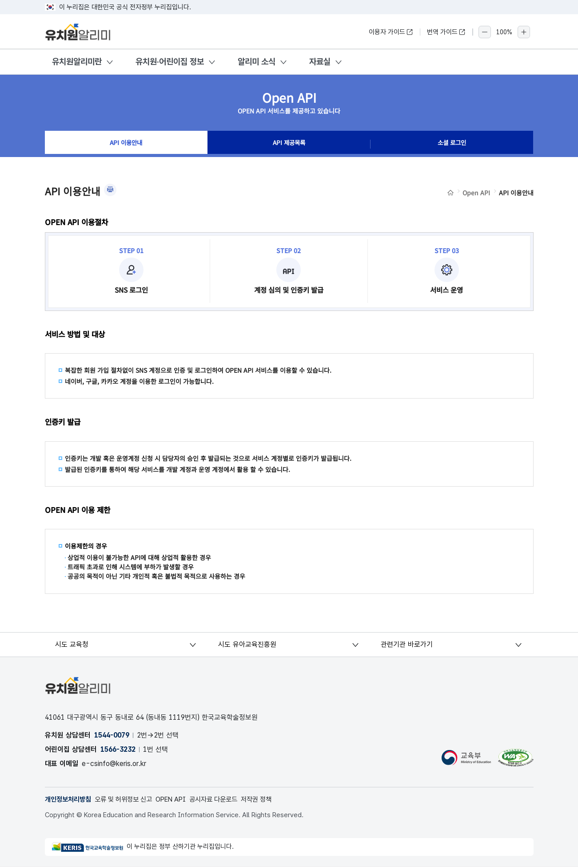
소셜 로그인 (451, 144)
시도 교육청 (72, 644)
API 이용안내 (126, 144)
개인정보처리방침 (70, 799)
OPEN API (181, 799)
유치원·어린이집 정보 (170, 61)
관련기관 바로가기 (407, 644)
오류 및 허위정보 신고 (129, 799)
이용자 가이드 (391, 32)
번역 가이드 (446, 32)
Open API (476, 192)
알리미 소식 (256, 61)
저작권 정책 (273, 799)
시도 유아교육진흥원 (247, 644)
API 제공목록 (288, 144)
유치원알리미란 (77, 61)
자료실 (320, 61)
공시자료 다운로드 (227, 799)
